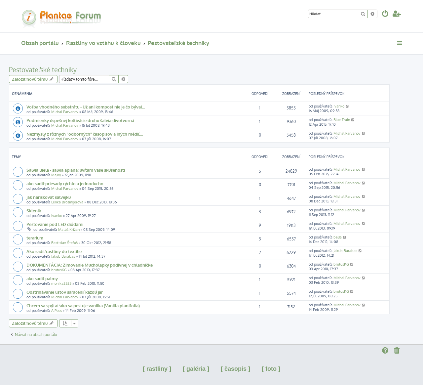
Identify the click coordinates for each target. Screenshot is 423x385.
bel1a (337, 237)
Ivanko (338, 106)
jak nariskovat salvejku (48, 197)
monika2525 (61, 283)
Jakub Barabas (63, 256)
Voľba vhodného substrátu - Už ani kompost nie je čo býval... (85, 106)
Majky (56, 175)
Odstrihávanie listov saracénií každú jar (64, 292)
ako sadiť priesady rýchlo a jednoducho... (66, 183)
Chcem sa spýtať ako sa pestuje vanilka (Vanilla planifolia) (83, 305)
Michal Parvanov (64, 111)
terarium (34, 237)
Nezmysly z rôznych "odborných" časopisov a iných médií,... (84, 134)
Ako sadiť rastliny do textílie (54, 251)
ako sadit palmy (42, 278)
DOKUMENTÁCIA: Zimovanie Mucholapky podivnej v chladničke (89, 265)
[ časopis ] (235, 368)
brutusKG (59, 270)
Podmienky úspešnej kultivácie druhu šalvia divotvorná (80, 120)
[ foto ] (271, 368)
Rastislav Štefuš (64, 242)
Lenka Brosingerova (67, 202)
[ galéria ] (196, 368)
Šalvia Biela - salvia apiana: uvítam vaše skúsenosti (75, 170)
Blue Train (341, 119)
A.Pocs (56, 310)
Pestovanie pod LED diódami (54, 224)
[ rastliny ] (157, 368)
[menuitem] (385, 14)
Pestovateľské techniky (43, 69)
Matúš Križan (69, 229)
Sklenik (33, 210)
